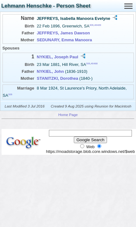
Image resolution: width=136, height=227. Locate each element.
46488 (94, 63)
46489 (97, 25)
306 (91, 25)
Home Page (68, 115)
